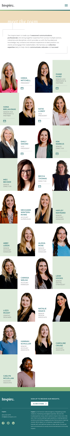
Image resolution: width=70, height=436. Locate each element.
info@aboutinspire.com (9, 417)
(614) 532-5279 (6, 415)
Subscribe (38, 404)
